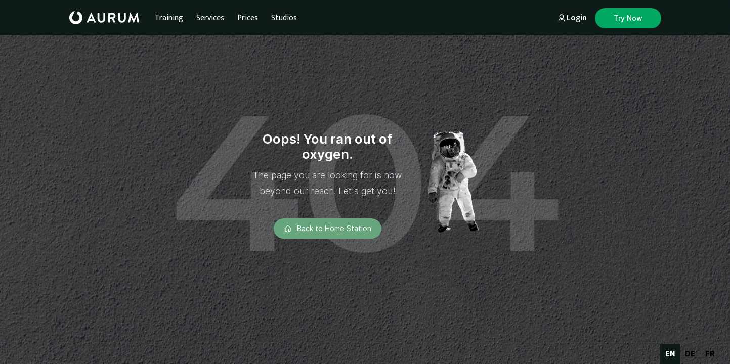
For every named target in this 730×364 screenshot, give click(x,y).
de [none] (690, 353)
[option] (690, 354)
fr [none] (710, 353)
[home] (104, 17)
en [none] (670, 353)
